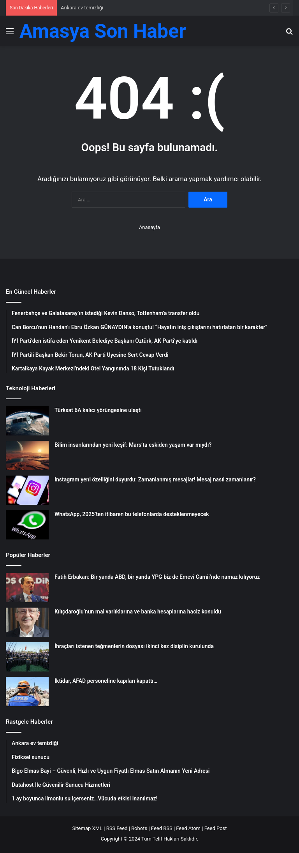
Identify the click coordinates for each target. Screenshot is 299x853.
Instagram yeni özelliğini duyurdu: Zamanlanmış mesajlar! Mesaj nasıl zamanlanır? (155, 479)
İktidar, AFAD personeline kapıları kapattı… (106, 681)
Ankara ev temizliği (82, 8)
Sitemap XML (87, 828)
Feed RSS (161, 828)
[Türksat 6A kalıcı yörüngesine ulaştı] (27, 420)
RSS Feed (117, 828)
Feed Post (215, 828)
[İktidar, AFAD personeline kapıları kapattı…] (27, 691)
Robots (139, 828)
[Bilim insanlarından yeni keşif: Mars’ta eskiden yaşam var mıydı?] (27, 455)
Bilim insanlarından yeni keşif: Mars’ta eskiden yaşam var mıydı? (133, 445)
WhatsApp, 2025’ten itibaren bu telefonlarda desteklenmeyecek (132, 514)
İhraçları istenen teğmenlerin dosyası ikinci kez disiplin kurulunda (134, 646)
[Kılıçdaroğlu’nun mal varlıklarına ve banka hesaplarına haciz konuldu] (27, 622)
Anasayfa (149, 227)
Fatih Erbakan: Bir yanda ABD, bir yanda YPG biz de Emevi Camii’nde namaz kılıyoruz (157, 577)
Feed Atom (188, 828)
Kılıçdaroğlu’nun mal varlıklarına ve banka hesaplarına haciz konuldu (138, 611)
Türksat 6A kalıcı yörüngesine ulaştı (98, 410)
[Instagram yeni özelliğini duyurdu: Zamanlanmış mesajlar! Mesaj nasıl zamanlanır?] (27, 490)
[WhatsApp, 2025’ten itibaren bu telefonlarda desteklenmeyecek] (27, 524)
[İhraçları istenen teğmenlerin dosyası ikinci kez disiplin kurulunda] (27, 656)
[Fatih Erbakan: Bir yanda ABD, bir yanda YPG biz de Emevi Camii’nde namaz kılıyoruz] (27, 587)
